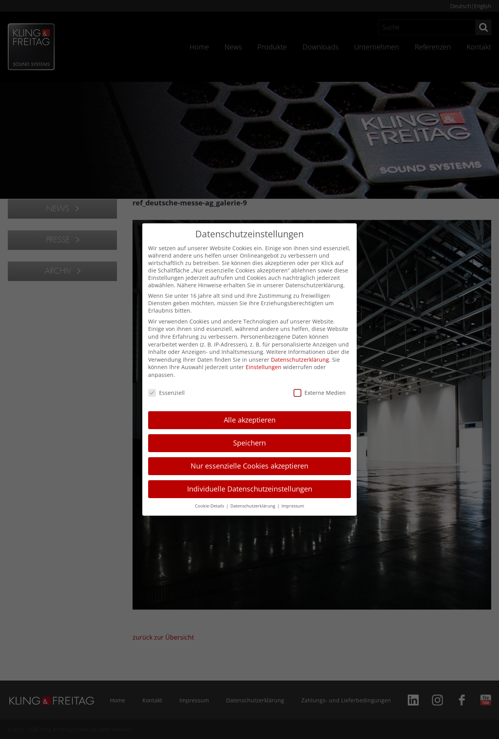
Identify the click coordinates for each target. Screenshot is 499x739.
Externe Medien (320, 392)
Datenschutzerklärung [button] (253, 506)
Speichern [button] (249, 442)
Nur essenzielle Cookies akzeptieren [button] (249, 465)
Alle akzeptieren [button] (250, 419)
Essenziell (166, 392)
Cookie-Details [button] (210, 506)
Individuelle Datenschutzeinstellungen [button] (249, 488)
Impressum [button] (292, 506)
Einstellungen (263, 367)
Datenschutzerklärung (300, 359)
